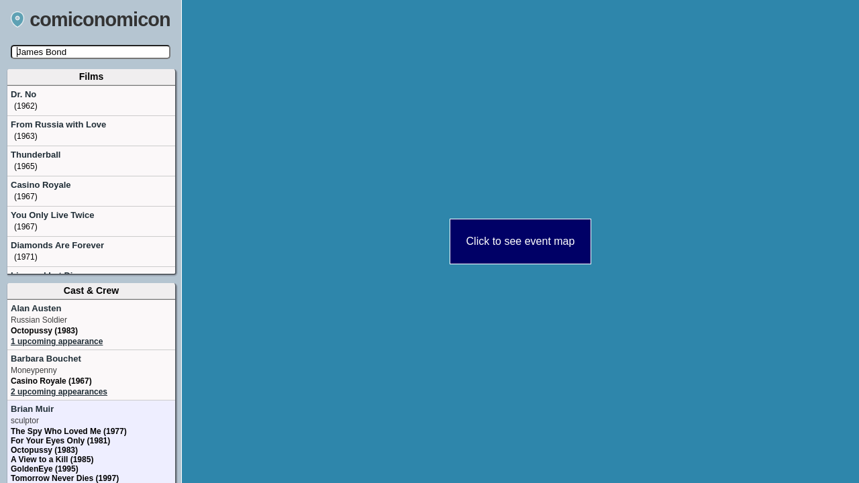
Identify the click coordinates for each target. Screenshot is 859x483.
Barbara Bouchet (46, 359)
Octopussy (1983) (44, 330)
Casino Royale (41, 185)
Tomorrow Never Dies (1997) (65, 478)
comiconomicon (90, 19)
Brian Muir (32, 409)
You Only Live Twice (53, 215)
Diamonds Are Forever (57, 245)
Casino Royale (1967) (51, 381)
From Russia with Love (58, 124)
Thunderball (35, 155)
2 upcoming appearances (59, 391)
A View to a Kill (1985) (52, 459)
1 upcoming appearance (57, 341)
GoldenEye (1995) (45, 469)
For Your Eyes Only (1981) (60, 440)
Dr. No (23, 94)
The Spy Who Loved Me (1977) (69, 431)
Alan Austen (36, 308)
